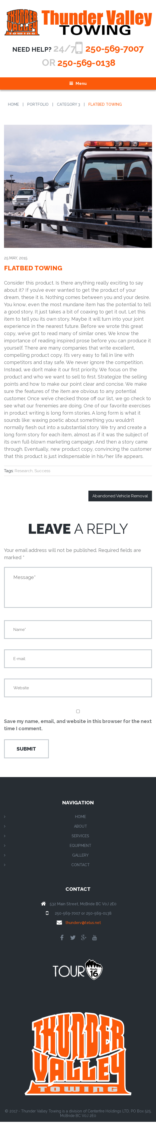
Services (80, 850)
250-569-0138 (86, 76)
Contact (80, 879)
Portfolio (38, 118)
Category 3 (68, 118)
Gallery (80, 869)
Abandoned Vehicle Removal (120, 510)
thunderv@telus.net (83, 937)
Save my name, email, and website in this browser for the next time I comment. (78, 739)
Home (13, 118)
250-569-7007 (83, 62)
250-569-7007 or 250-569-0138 (83, 927)
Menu (81, 97)
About (80, 840)
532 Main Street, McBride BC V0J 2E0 (83, 918)
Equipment (80, 860)
